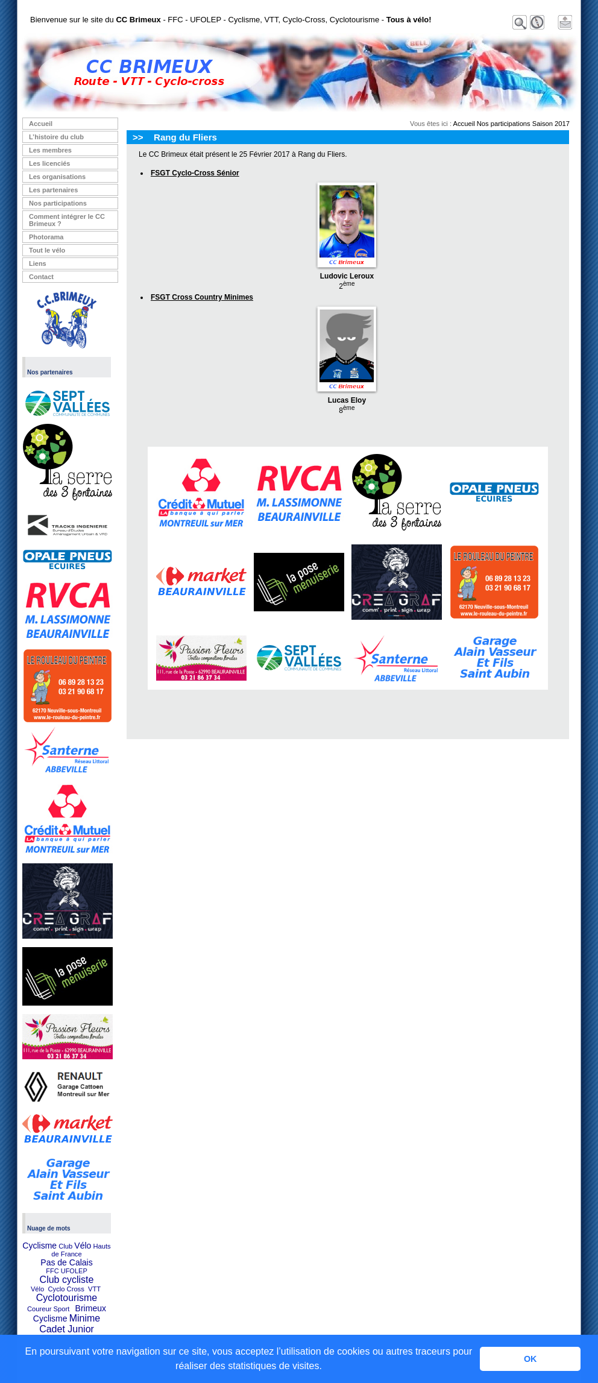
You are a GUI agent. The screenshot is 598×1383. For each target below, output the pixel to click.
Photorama (46, 237)
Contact (41, 276)
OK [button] (530, 1359)
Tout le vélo (47, 250)
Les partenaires (53, 190)
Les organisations (57, 176)
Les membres (50, 150)
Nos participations (58, 203)
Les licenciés (50, 163)
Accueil (40, 123)
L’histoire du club (56, 136)
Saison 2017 (551, 123)
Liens (37, 263)
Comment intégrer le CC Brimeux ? (67, 220)
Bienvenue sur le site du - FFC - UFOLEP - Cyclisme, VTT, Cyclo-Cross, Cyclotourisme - (231, 19)
